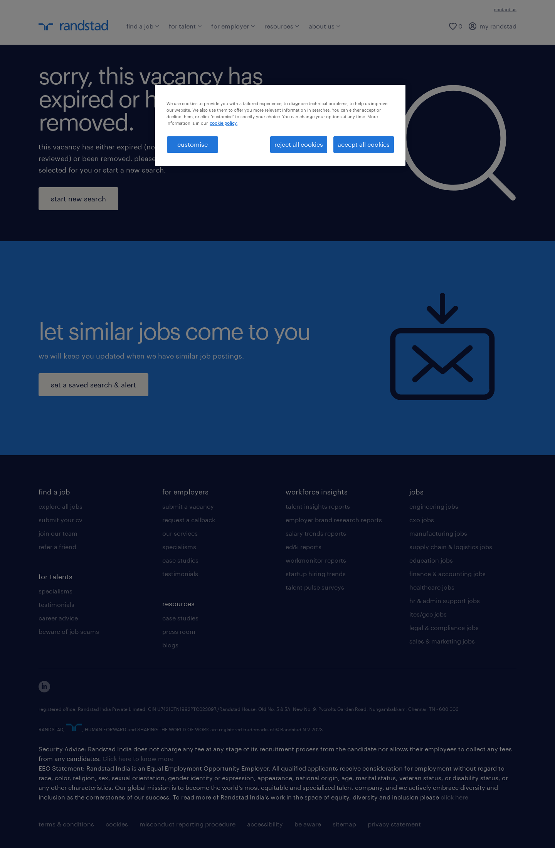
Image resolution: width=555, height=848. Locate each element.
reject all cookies (298, 144)
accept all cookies (364, 144)
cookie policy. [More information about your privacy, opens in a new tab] (223, 123)
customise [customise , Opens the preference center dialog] (192, 144)
